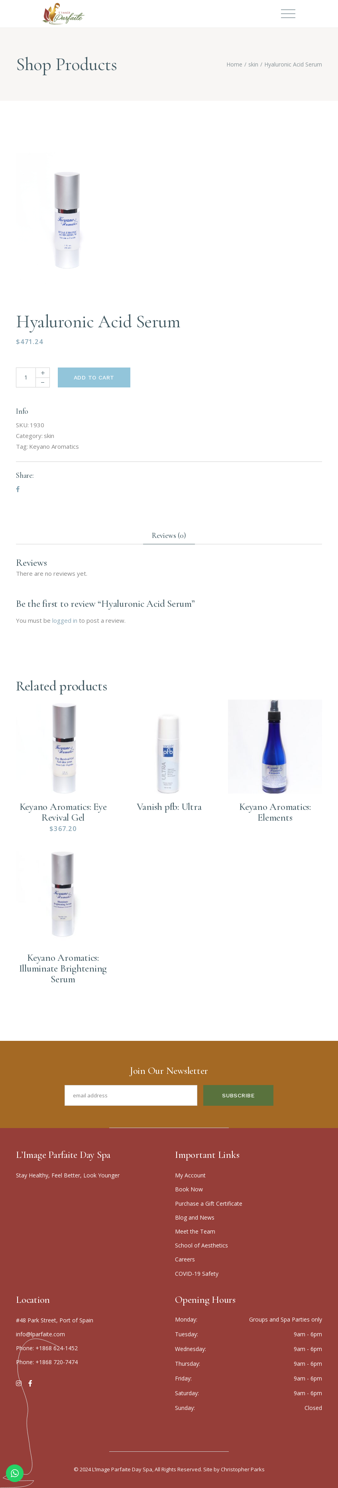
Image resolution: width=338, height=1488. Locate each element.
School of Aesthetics (201, 1245)
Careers (185, 1259)
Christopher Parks (243, 1469)
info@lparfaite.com (40, 1334)
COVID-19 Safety (196, 1273)
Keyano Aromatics (54, 446)
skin (49, 436)
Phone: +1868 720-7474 (47, 1362)
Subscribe (238, 1095)
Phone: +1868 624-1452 (47, 1348)
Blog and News (194, 1217)
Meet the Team (195, 1231)
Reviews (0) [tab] (169, 535)
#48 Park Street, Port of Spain (54, 1320)
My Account (190, 1175)
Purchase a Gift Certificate (208, 1203)
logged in (64, 620)
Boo (189, 1189)
